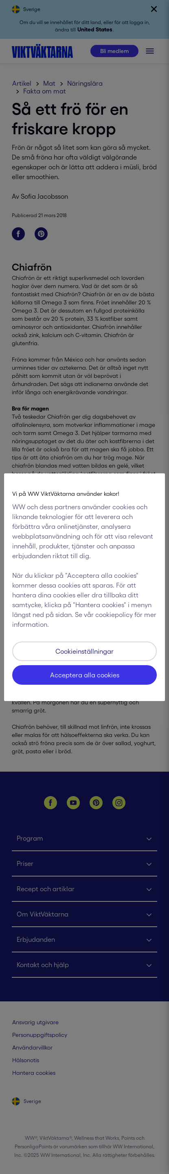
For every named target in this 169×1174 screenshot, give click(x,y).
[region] (84, 587)
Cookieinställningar (84, 651)
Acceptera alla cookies (84, 675)
